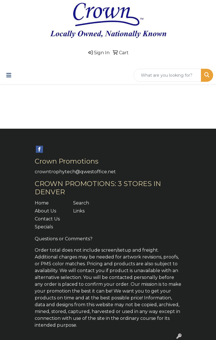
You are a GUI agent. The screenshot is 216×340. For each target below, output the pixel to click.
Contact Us (47, 219)
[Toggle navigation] (9, 75)
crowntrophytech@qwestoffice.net (75, 171)
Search (81, 203)
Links (79, 211)
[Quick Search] (167, 75)
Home (42, 203)
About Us (45, 211)
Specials (44, 227)
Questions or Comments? (63, 238)
